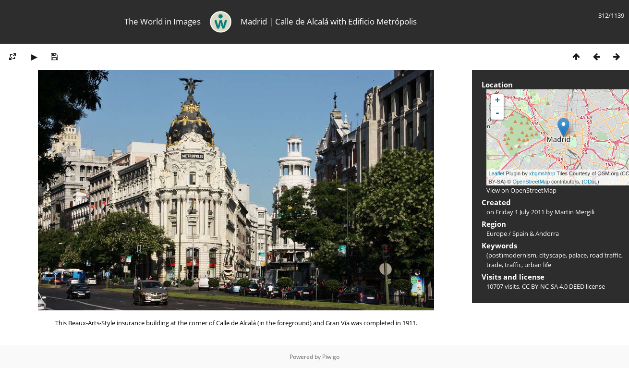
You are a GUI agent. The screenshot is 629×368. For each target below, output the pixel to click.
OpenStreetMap (531, 181)
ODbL (590, 181)
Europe (496, 233)
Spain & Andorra (535, 233)
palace (578, 255)
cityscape (552, 255)
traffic (513, 264)
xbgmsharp (542, 173)
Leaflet (497, 173)
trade (494, 264)
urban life (537, 264)
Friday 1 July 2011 (520, 212)
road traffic (605, 255)
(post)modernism (511, 255)
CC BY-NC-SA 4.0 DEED (553, 286)
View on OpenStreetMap (521, 190)
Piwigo (330, 357)
